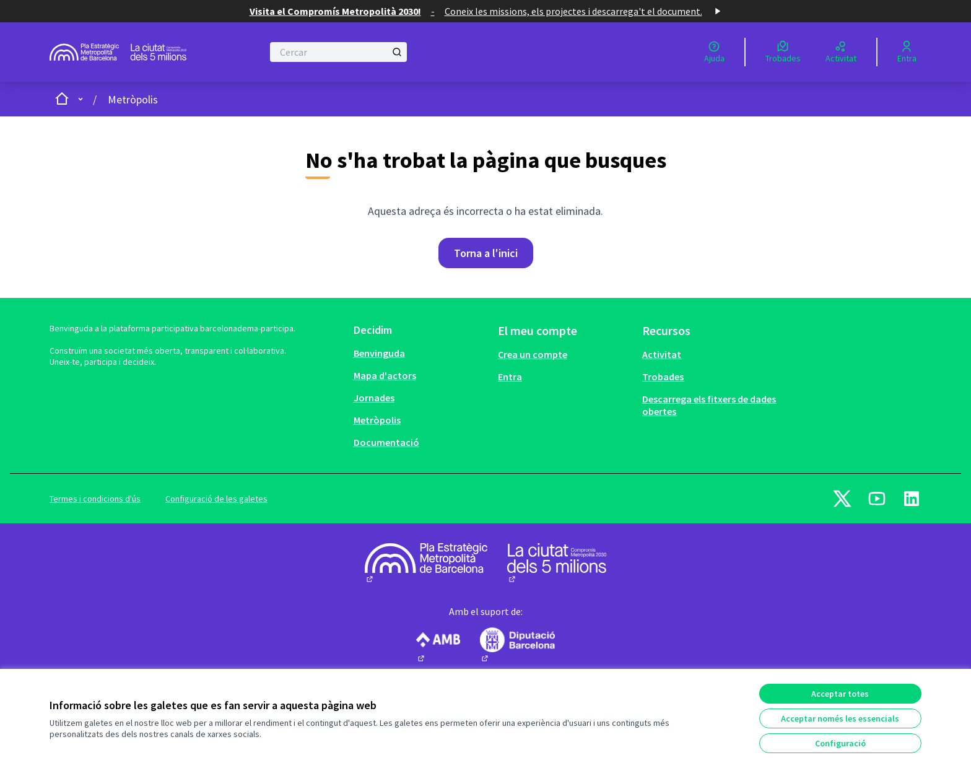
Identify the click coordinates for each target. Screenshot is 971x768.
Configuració (840, 743)
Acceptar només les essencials (840, 718)
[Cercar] (338, 52)
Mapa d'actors (385, 375)
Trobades (663, 376)
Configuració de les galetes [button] (216, 498)
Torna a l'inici (486, 253)
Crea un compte (532, 354)
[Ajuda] (714, 52)
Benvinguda (379, 353)
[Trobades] (783, 52)
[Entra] (906, 52)
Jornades (374, 397)
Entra (510, 376)
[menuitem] (421, 353)
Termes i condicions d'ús (95, 498)
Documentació (386, 442)
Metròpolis (133, 99)
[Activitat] (841, 52)
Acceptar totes (840, 693)
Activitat (661, 354)
